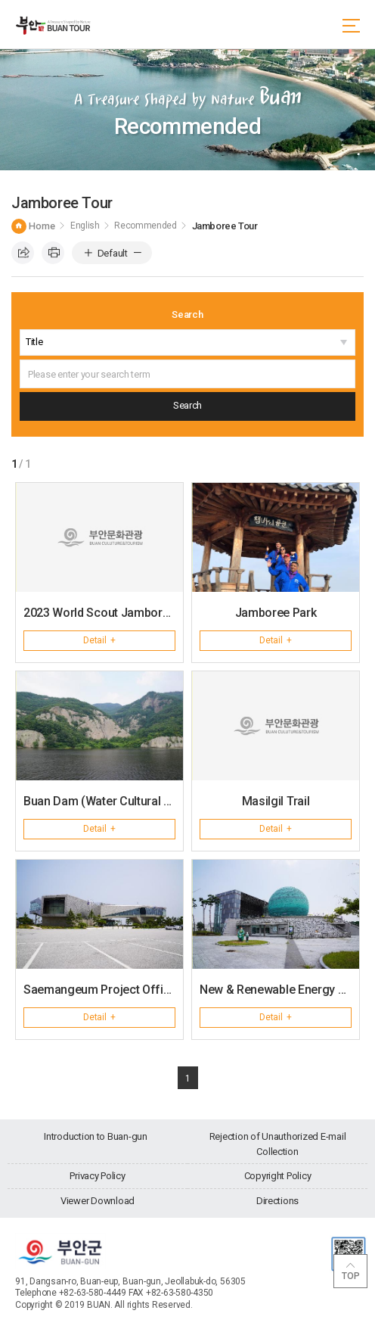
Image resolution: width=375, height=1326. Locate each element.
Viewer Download (97, 1200)
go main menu (0, 0)
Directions (277, 1200)
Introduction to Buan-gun (95, 1136)
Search (187, 314)
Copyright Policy (277, 1175)
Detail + (99, 640)
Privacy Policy (97, 1175)
